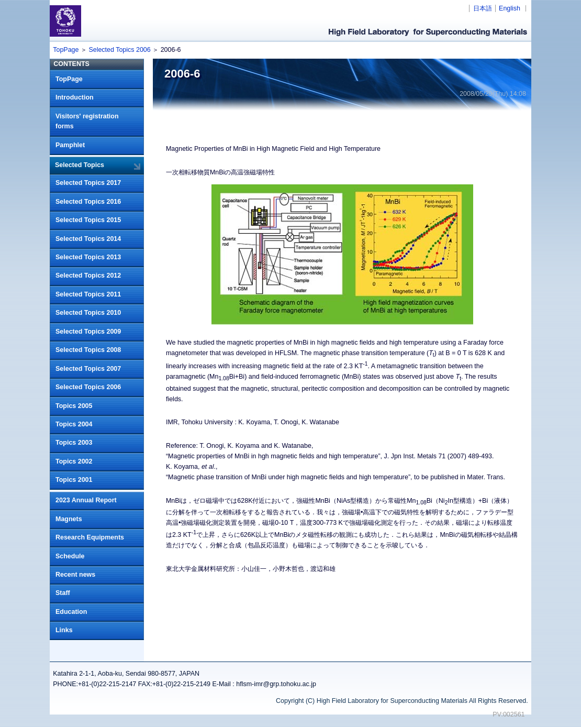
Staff (62, 593)
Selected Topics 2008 (88, 350)
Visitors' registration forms (87, 121)
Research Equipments (89, 537)
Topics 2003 (73, 442)
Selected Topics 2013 (88, 257)
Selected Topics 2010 (88, 312)
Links (64, 630)
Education (71, 611)
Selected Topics (79, 165)
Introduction (74, 97)
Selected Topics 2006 (119, 49)
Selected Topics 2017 (88, 182)
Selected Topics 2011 (88, 294)
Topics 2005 (73, 406)
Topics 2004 (73, 424)
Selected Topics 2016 (88, 201)
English (509, 8)
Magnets (68, 519)
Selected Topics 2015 (88, 220)
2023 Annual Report (86, 500)
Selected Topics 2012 (88, 275)
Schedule (69, 556)
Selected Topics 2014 (88, 239)
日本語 (482, 8)
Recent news (75, 574)
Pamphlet (70, 145)
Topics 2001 (73, 479)
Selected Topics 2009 (88, 331)
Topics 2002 (73, 461)
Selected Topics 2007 (88, 368)
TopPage (66, 49)
